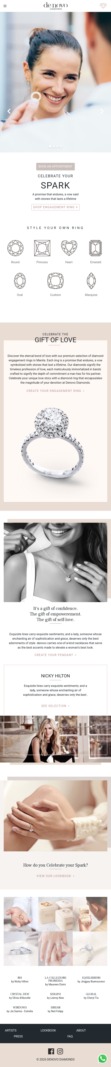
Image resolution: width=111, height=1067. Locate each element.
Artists (11, 1030)
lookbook (48, 1030)
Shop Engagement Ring (55, 207)
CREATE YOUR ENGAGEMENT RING (55, 391)
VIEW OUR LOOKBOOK (56, 876)
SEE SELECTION (55, 706)
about (81, 1030)
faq (70, 1036)
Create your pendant (55, 655)
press (18, 1036)
